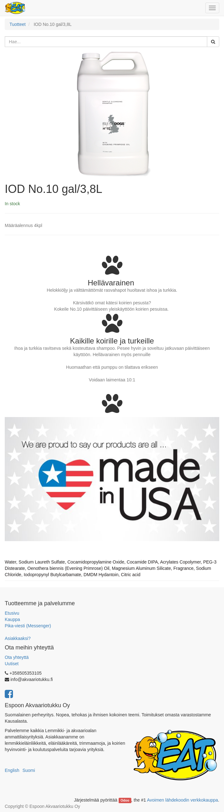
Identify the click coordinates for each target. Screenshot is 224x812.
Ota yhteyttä (16, 657)
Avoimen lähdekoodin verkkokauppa (182, 800)
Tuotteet (17, 24)
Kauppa (12, 619)
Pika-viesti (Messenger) (28, 625)
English (12, 770)
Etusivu (12, 613)
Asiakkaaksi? (18, 638)
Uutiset (12, 663)
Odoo (125, 800)
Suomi (28, 770)
